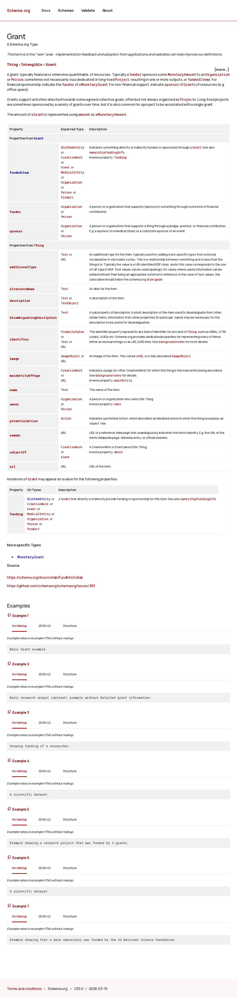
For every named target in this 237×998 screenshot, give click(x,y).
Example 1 (20, 615)
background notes (172, 342)
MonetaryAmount (182, 74)
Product (67, 197)
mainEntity (123, 380)
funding (120, 157)
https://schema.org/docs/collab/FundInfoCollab (45, 577)
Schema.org (18, 10)
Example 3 (20, 712)
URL (63, 259)
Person (17, 79)
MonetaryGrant (94, 84)
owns (117, 404)
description (20, 301)
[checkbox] (118, 69)
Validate (88, 10)
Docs (46, 10)
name (13, 390)
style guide (154, 279)
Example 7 (20, 906)
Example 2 (20, 664)
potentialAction (24, 421)
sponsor (171, 84)
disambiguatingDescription (33, 318)
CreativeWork (71, 157)
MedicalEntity (72, 172)
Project (122, 79)
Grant (51, 64)
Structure (70, 626)
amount (84, 114)
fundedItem (198, 79)
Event (65, 167)
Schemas (66, 10)
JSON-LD (44, 626)
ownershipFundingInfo (106, 152)
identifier (19, 339)
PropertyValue (72, 332)
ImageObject (70, 356)
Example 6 (20, 857)
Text (64, 254)
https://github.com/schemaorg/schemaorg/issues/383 (51, 585)
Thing (12, 64)
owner (14, 404)
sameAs (15, 435)
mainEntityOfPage (25, 375)
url (12, 466)
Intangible (31, 64)
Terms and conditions (24, 988)
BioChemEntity (72, 147)
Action (66, 418)
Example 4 (20, 760)
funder (135, 74)
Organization (217, 74)
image (14, 359)
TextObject (69, 303)
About (107, 10)
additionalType (23, 267)
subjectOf (18, 452)
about (118, 452)
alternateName (22, 289)
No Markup (19, 626)
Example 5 (20, 809)
